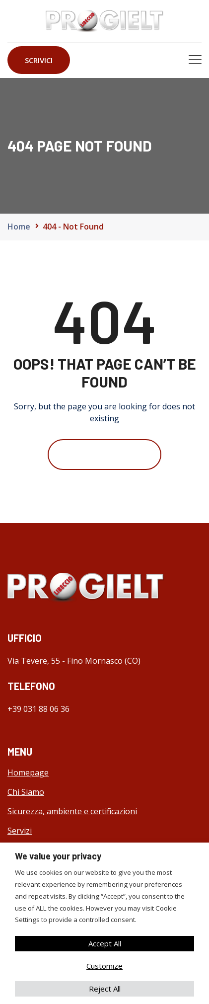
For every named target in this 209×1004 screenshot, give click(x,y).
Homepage (28, 772)
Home (18, 226)
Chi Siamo (25, 791)
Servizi (19, 830)
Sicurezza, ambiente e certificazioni (72, 811)
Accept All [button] (104, 943)
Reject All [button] (105, 989)
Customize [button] (104, 966)
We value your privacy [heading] (58, 855)
